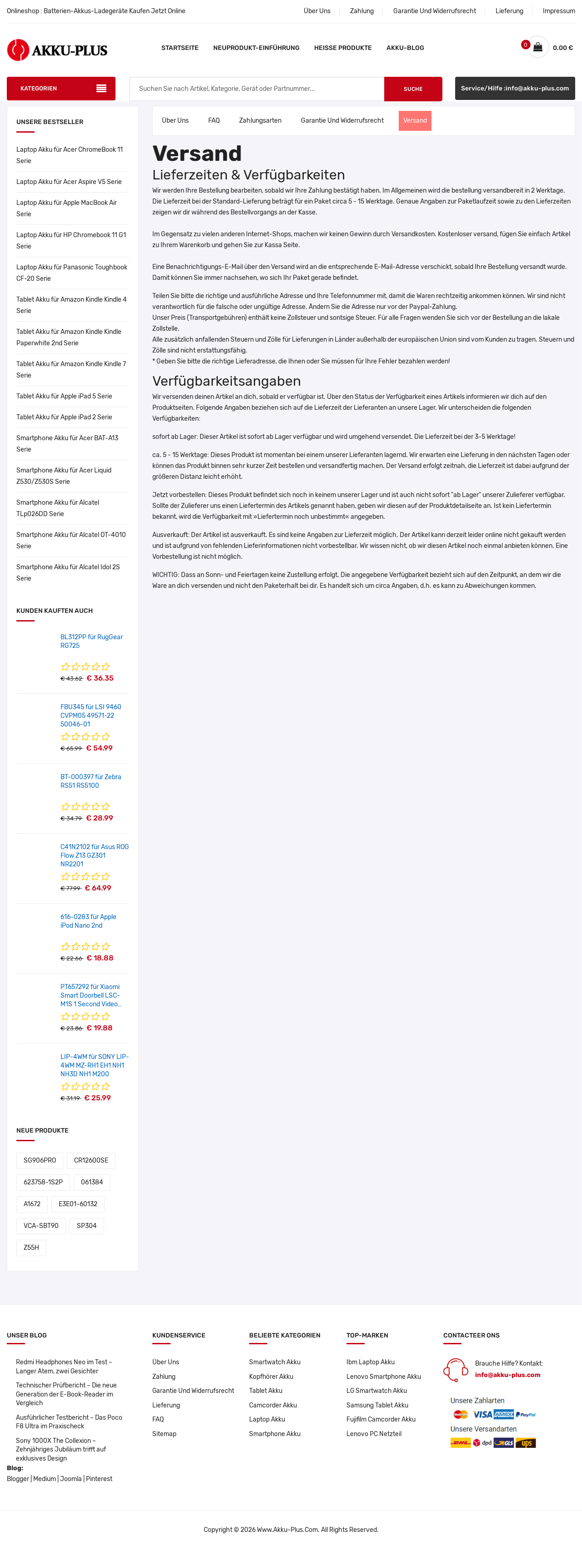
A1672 (32, 1209)
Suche (413, 93)
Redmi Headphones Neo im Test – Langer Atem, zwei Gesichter (64, 1371)
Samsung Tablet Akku (377, 1410)
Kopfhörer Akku (271, 1381)
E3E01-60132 (78, 1209)
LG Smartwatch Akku (377, 1396)
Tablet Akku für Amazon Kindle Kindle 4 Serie (71, 309)
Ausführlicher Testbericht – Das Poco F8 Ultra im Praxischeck (70, 1427)
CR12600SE (91, 1165)
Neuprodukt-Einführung (256, 48)
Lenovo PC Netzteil (373, 1439)
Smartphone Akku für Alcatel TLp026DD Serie (57, 512)
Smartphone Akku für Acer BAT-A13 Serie (67, 448)
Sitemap (164, 1439)
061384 (92, 1187)
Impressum (559, 11)
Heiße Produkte (343, 48)
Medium (44, 1486)
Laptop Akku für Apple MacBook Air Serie (66, 213)
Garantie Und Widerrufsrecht (434, 11)
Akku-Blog (405, 48)
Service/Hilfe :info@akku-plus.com (515, 93)
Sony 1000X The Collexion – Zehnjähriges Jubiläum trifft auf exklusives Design (62, 1456)
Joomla (71, 1486)
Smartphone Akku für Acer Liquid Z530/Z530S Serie (63, 480)
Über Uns (317, 11)
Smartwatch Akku (275, 1367)
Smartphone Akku (275, 1439)
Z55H (31, 1252)
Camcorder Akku (273, 1410)
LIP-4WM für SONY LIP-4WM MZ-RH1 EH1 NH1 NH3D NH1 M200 (94, 1070)
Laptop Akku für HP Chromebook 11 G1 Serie (71, 245)
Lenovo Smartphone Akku (383, 1381)
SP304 (87, 1230)
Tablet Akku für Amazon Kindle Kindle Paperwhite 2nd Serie (68, 342)
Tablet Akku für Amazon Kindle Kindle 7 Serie (71, 374)
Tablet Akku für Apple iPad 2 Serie (64, 422)
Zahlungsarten (260, 125)
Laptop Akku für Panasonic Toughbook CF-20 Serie (71, 277)
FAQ (214, 125)
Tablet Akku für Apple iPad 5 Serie (64, 401)
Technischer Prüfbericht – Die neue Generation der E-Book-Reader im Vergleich (67, 1399)
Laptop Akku (267, 1425)
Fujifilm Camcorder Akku (381, 1425)
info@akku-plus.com (508, 1379)
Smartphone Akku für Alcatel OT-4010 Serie (71, 545)
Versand (415, 125)
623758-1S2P (43, 1187)
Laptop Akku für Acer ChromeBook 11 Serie (69, 159)
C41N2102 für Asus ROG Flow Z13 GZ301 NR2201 (94, 860)
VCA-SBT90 (41, 1230)
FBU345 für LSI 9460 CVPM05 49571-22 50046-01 (90, 720)
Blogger (18, 1486)
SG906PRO (40, 1165)
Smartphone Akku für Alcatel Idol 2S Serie (68, 577)
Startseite (180, 48)
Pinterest (99, 1486)
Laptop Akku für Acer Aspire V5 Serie (69, 186)
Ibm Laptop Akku (370, 1367)
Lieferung (509, 11)
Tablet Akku (265, 1396)
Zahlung (362, 11)
